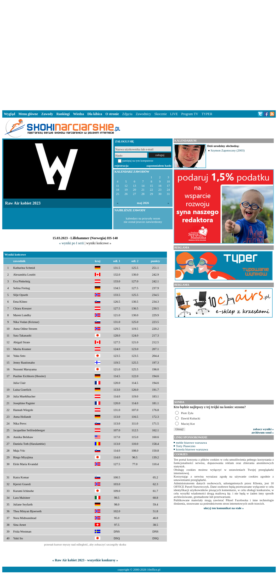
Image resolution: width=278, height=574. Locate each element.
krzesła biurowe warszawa (192, 449)
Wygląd (9, 114)
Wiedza (78, 114)
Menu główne (28, 114)
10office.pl (153, 569)
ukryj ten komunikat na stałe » (224, 508)
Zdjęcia (127, 114)
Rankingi (63, 114)
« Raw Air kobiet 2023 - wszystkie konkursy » (85, 560)
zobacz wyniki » (263, 429)
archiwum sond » (262, 432)
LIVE (174, 114)
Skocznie (160, 114)
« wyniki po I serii (71, 243)
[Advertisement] (86, 54)
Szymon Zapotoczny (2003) (228, 150)
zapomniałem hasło (159, 165)
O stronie (112, 114)
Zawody (47, 114)
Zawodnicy (143, 114)
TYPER (207, 114)
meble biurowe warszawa (191, 442)
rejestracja (121, 165)
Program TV (189, 114)
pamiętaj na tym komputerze (137, 160)
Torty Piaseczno (185, 446)
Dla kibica (94, 114)
